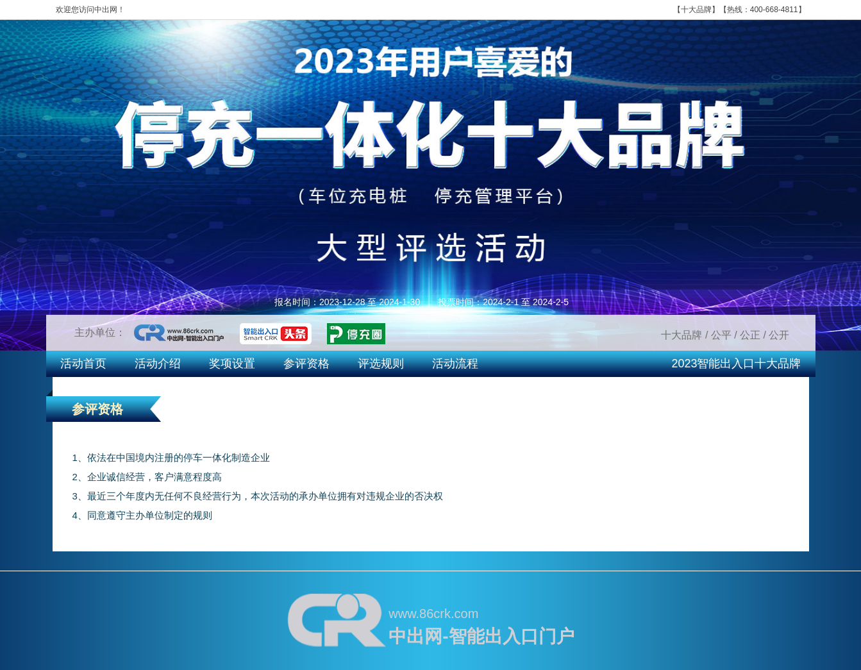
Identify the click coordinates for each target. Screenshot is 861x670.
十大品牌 (696, 9)
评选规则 (381, 363)
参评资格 (306, 363)
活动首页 (83, 363)
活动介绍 (158, 363)
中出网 (105, 9)
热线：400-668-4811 (762, 9)
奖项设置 (232, 363)
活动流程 (455, 363)
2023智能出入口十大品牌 (736, 363)
